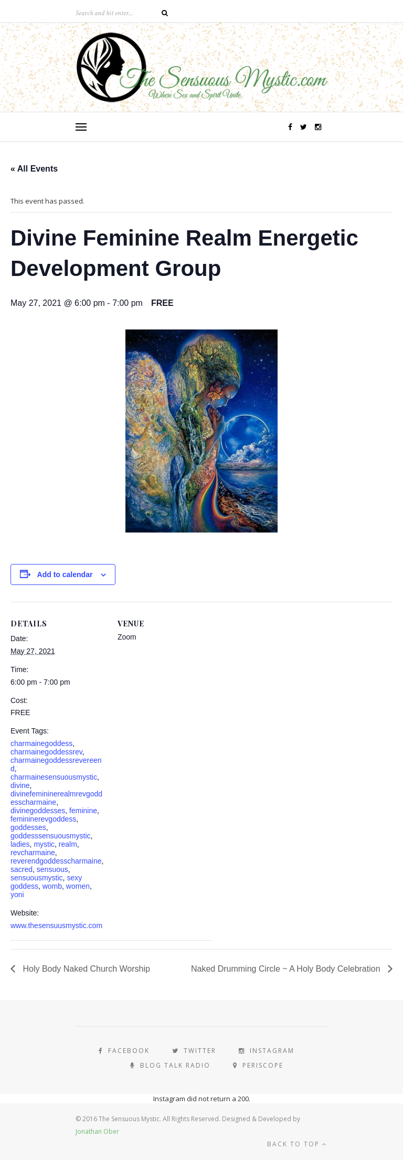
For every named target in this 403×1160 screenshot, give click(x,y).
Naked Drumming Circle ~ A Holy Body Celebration (287, 968)
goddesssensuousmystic (50, 836)
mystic (44, 844)
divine (20, 785)
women (78, 886)
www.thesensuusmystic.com (56, 925)
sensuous (52, 869)
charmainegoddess (41, 743)
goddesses (28, 827)
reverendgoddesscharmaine (56, 861)
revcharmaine (32, 852)
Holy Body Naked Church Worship (85, 968)
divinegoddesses (37, 810)
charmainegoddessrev (46, 752)
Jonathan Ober (97, 1131)
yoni (17, 894)
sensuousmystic (36, 878)
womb (52, 886)
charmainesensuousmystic (53, 777)
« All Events (34, 168)
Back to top (297, 1144)
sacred (21, 869)
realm (68, 844)
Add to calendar (65, 574)
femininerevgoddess (43, 819)
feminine (83, 810)
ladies (20, 844)
